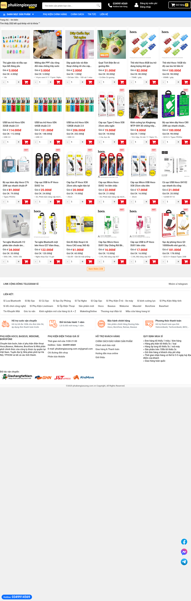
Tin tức (92, 14)
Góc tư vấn (29, 311)
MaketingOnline (88, 311)
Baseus (111, 306)
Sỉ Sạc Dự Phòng (62, 300)
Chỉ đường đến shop (58, 352)
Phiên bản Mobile (56, 356)
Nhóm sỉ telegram (178, 284)
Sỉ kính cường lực (146, 300)
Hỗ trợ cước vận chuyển (24, 320)
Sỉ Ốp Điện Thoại (66, 306)
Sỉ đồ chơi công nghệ (14, 306)
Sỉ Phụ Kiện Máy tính (170, 300)
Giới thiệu (100, 357)
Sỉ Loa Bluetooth (12, 300)
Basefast (163, 306)
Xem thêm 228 (95, 269)
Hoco (101, 306)
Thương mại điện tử (111, 311)
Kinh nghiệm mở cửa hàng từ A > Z (57, 311)
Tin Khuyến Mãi (11, 311)
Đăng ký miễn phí (148, 3)
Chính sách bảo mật (105, 345)
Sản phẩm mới (86, 306)
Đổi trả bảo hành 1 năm (72, 322)
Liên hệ (104, 14)
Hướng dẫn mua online (107, 353)
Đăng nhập (145, 7)
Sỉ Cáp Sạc (96, 300)
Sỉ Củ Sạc (44, 300)
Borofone (150, 306)
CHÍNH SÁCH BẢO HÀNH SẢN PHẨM (114, 341)
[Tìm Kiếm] (98, 5)
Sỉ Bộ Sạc (30, 300)
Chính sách (77, 14)
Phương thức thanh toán (168, 320)
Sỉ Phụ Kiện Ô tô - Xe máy (119, 300)
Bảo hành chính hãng (119, 320)
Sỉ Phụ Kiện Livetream (41, 306)
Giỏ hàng (179, 5)
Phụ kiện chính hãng (55, 14)
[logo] (19, 5)
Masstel (137, 306)
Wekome (124, 306)
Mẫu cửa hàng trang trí (138, 311)
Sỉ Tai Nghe (81, 300)
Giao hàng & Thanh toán (107, 349)
